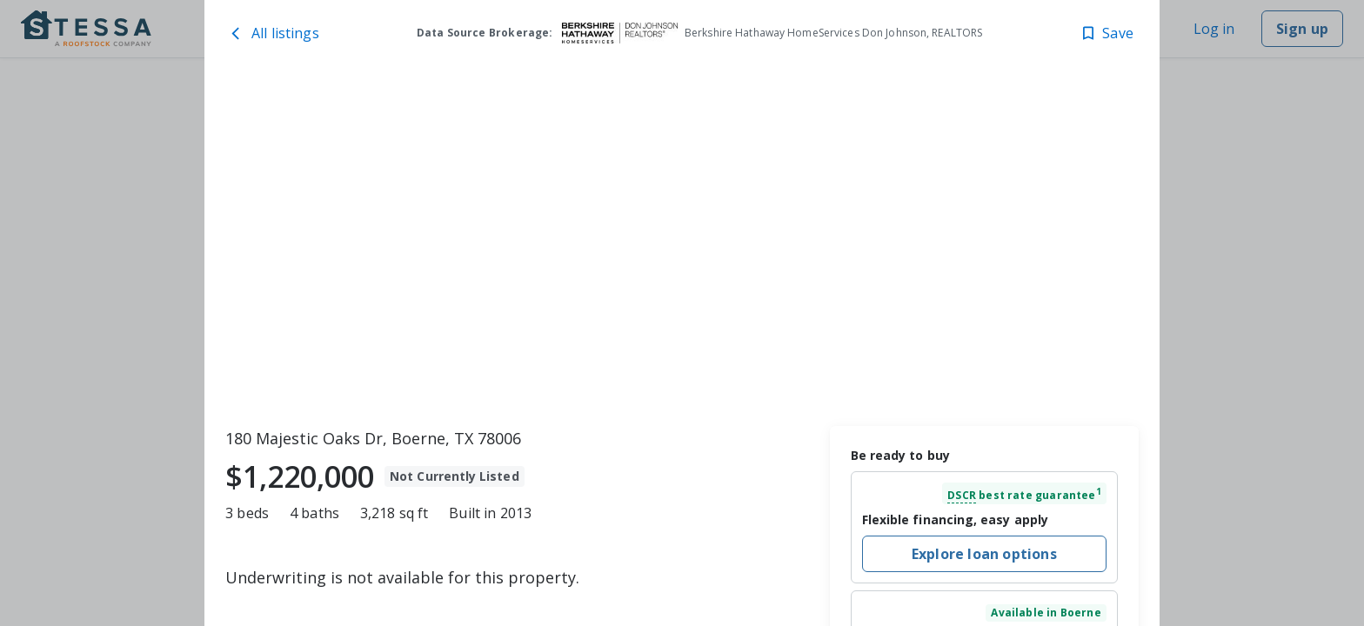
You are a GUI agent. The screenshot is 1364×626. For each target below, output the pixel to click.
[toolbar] (682, 244)
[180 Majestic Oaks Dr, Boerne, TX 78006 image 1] (682, 244)
